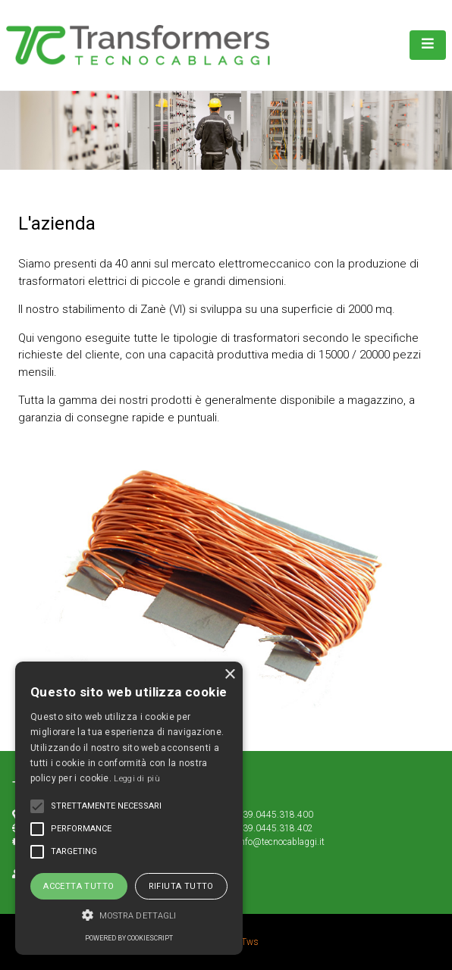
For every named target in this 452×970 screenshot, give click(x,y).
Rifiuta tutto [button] (181, 886)
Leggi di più (137, 779)
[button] (129, 915)
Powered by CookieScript (129, 938)
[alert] (129, 808)
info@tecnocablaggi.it (281, 842)
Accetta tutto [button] (78, 886)
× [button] (229, 675)
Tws (250, 942)
